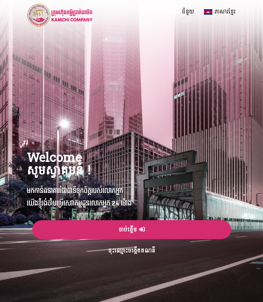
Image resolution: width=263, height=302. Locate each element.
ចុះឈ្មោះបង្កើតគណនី (131, 250)
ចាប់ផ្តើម (132, 229)
